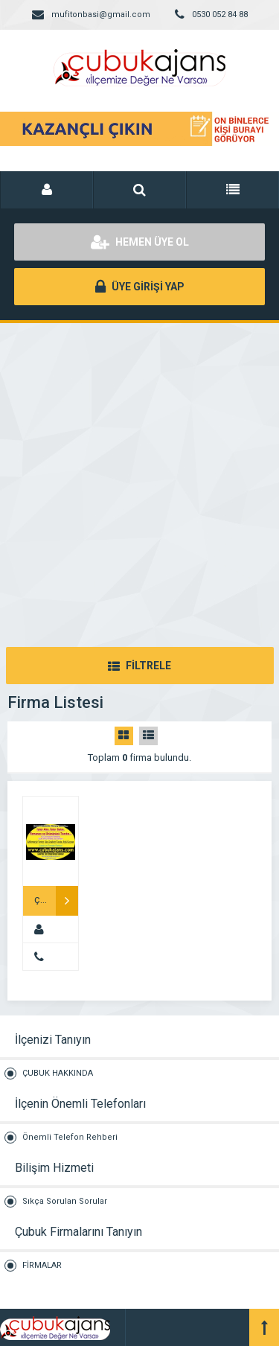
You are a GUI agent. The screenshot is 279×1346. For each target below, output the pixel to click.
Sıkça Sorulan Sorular (64, 1201)
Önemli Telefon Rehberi (70, 1137)
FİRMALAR (42, 1265)
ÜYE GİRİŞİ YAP (140, 286)
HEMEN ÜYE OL (140, 242)
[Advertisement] (139, 470)
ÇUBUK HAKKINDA (57, 1073)
